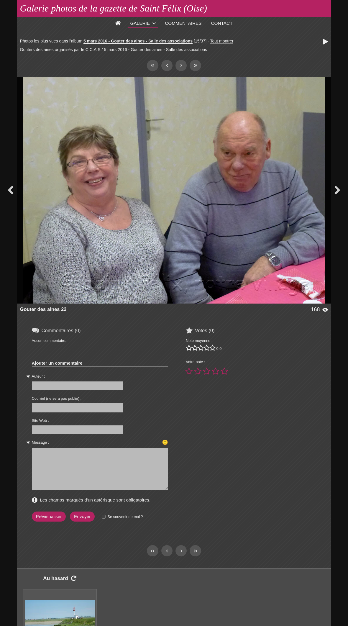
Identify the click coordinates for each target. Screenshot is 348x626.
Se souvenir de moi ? (125, 516)
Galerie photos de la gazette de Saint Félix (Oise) (113, 8)
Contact (222, 23)
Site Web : (40, 420)
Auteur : (38, 376)
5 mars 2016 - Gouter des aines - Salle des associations (138, 41)
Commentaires (183, 23)
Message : (40, 442)
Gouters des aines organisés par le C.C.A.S (60, 49)
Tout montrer (221, 41)
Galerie (140, 23)
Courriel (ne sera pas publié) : (57, 398)
